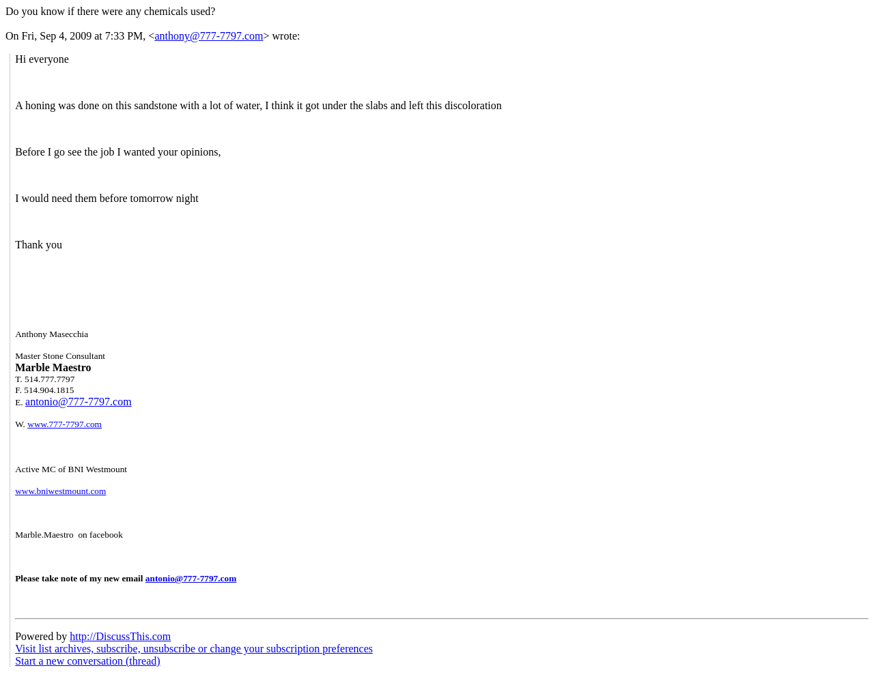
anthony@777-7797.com (208, 36)
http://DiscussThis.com (120, 636)
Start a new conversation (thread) (87, 661)
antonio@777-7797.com (78, 401)
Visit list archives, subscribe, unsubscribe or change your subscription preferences (194, 648)
